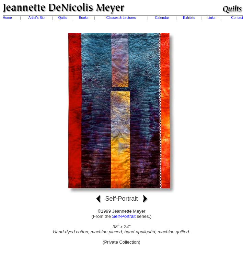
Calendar (162, 18)
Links (211, 18)
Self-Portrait (124, 216)
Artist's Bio (36, 18)
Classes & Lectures (121, 18)
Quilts (62, 18)
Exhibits (189, 18)
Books (84, 18)
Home (7, 18)
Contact (237, 18)
